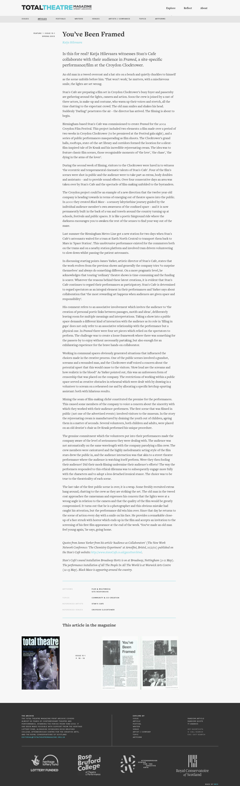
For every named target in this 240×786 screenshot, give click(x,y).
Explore (171, 8)
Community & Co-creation (105, 598)
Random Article (196, 719)
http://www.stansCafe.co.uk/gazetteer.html (116, 552)
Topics (142, 19)
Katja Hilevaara (72, 42)
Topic (135, 735)
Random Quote (195, 721)
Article (136, 721)
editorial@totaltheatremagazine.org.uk (43, 737)
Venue (136, 729)
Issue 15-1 (50, 33)
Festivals (61, 19)
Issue (136, 719)
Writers (79, 19)
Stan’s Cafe (98, 604)
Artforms (160, 19)
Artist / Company (142, 732)
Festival (137, 724)
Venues (96, 19)
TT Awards (193, 724)
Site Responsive (100, 592)
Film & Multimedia (101, 589)
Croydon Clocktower (103, 610)
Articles (42, 19)
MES (216, 784)
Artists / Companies (119, 19)
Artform (137, 737)
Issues (25, 19)
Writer (136, 727)
